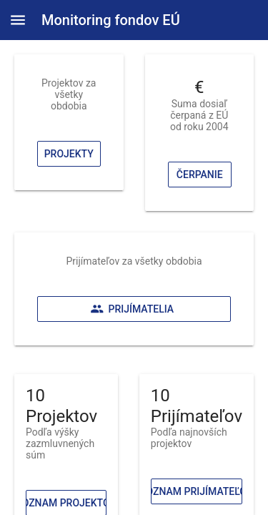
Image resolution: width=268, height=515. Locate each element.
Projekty (69, 154)
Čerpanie (199, 174)
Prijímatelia (132, 309)
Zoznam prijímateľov (196, 491)
